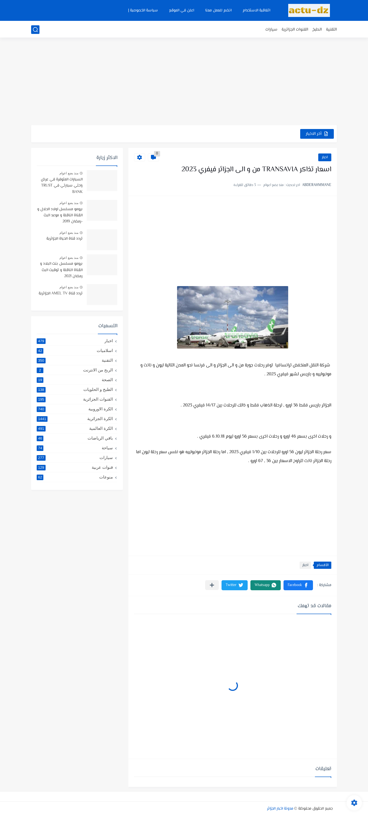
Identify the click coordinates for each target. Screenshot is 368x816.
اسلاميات (75, 350)
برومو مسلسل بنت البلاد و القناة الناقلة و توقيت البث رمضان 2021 (61, 270)
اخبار (325, 157)
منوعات (75, 477)
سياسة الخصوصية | (143, 11)
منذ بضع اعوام (68, 173)
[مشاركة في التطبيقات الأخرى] (212, 585)
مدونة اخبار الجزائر (280, 809)
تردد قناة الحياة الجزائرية (64, 239)
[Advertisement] (184, 82)
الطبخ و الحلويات (75, 389)
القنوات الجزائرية (295, 29)
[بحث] (35, 29)
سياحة (75, 447)
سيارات (271, 29)
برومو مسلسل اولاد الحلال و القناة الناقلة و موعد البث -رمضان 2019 (60, 215)
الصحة (75, 379)
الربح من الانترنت (75, 370)
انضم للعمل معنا (218, 11)
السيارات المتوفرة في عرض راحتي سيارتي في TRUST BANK (62, 186)
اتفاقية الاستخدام (256, 11)
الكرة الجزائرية (75, 418)
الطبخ (317, 29)
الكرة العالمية (75, 428)
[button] (298, 585)
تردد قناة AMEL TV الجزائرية (61, 294)
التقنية (331, 29)
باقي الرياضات (75, 438)
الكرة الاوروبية (75, 408)
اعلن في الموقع (181, 11)
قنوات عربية (75, 467)
